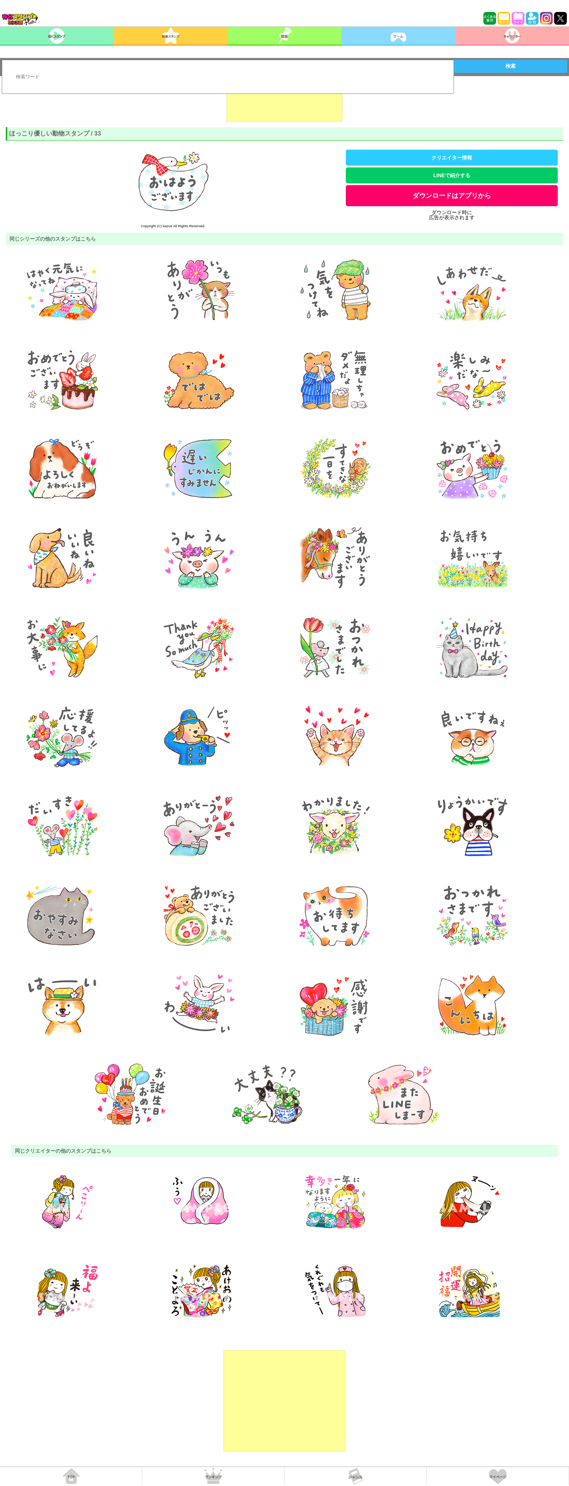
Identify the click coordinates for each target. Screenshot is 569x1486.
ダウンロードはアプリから (452, 195)
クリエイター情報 (451, 158)
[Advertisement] (284, 104)
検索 (510, 66)
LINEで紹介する (451, 175)
